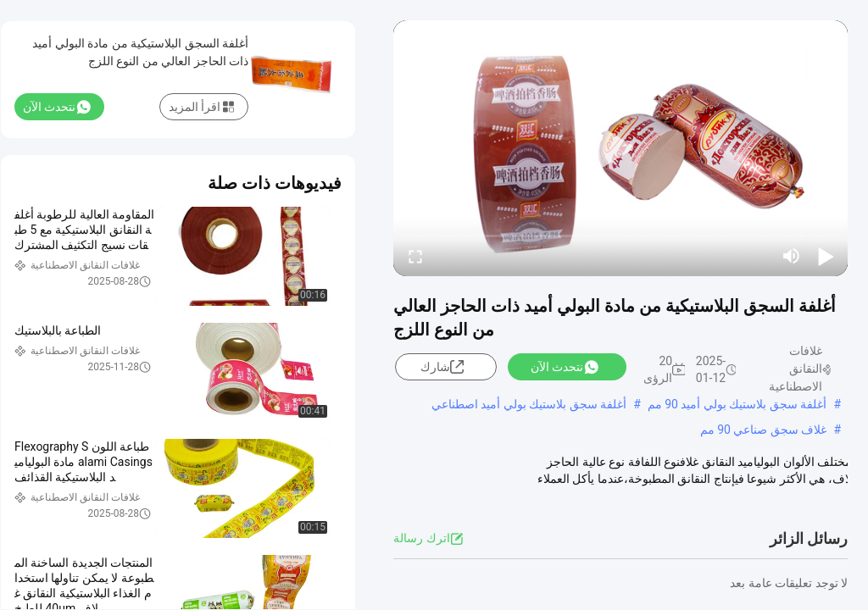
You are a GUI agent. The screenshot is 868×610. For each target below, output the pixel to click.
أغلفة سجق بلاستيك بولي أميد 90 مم (737, 404)
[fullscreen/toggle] (415, 256)
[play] (620, 148)
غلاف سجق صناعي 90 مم (763, 429)
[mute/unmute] (792, 256)
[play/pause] (826, 256)
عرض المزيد (739, 495)
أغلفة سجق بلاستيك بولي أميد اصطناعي (528, 404)
